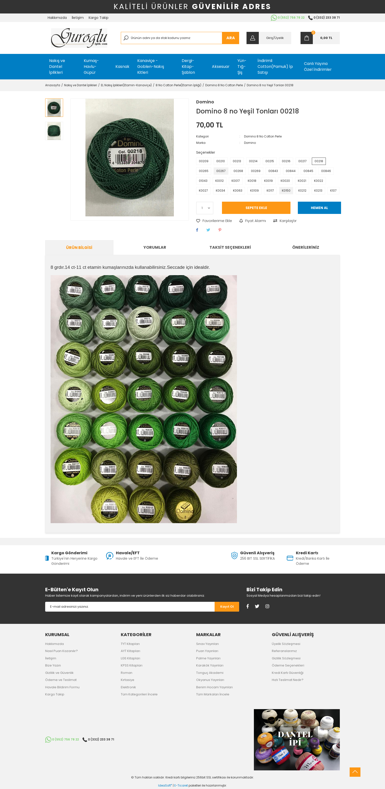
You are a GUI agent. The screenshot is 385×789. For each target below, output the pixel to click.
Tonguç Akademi (209, 672)
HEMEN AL (319, 207)
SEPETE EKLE (256, 207)
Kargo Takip (99, 17)
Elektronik (128, 687)
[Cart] (320, 38)
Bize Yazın (53, 665)
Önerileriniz (305, 247)
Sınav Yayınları (207, 643)
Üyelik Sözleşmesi (286, 643)
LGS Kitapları (130, 658)
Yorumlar (154, 247)
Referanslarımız (284, 651)
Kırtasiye (127, 680)
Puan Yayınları (207, 651)
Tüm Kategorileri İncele (139, 694)
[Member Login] (269, 38)
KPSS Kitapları (131, 665)
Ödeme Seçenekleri (288, 665)
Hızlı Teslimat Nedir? (287, 680)
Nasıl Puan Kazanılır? (61, 651)
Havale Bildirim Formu (62, 687)
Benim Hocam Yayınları (214, 687)
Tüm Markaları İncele (212, 694)
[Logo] (79, 38)
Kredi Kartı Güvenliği (287, 672)
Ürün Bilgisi (79, 247)
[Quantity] (204, 208)
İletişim (78, 17)
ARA (230, 38)
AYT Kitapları (130, 651)
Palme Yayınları (208, 658)
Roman (126, 672)
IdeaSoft (165, 785)
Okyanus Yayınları (210, 680)
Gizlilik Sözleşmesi (286, 658)
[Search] (180, 38)
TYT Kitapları (130, 643)
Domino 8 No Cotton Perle (263, 136)
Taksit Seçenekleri (230, 247)
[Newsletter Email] (130, 607)
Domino (205, 102)
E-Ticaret (181, 785)
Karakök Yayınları (209, 665)
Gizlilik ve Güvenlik (59, 672)
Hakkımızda (57, 17)
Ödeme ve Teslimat (61, 680)
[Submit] (227, 607)
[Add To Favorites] (214, 221)
